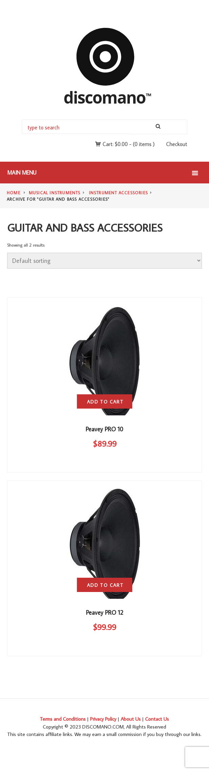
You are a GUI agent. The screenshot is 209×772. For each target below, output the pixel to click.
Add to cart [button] (105, 402)
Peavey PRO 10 (104, 429)
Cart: (115, 144)
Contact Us (157, 719)
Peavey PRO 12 (104, 612)
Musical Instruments (55, 192)
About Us (131, 719)
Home (13, 192)
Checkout (176, 144)
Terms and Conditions (63, 719)
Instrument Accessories (118, 192)
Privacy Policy (103, 719)
